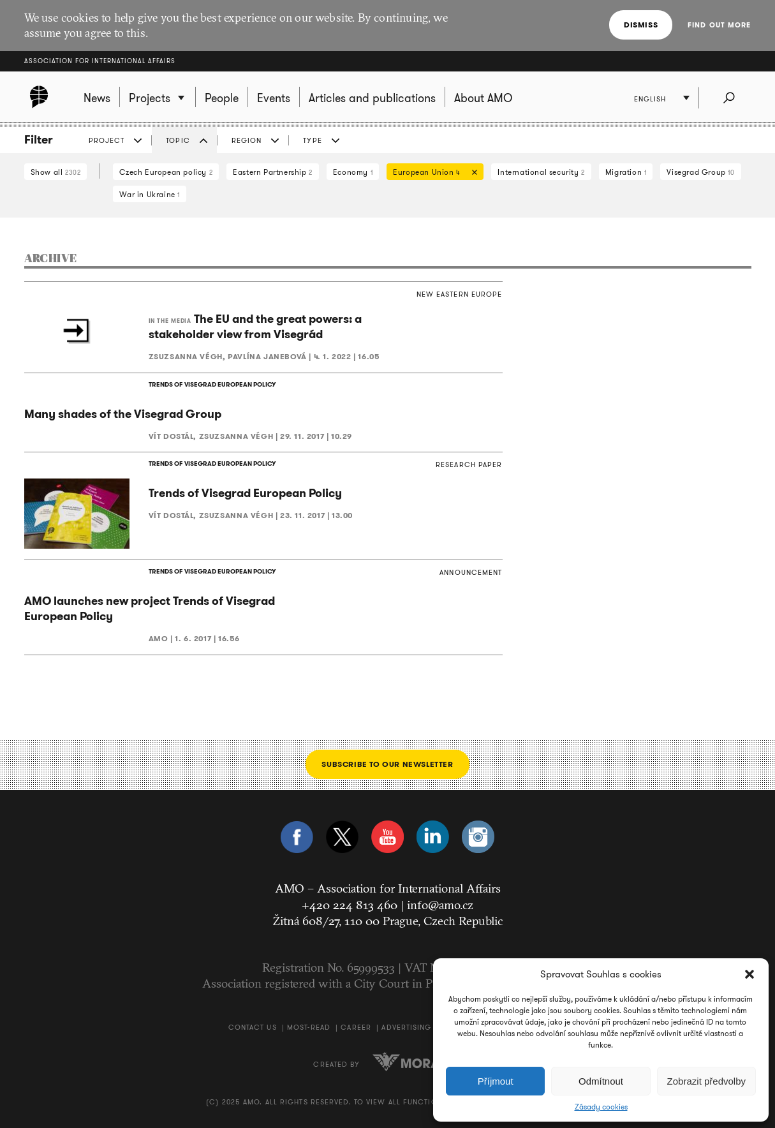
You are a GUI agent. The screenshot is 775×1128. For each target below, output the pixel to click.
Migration (626, 172)
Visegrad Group (700, 172)
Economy (353, 172)
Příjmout (495, 1081)
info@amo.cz (440, 904)
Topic (178, 140)
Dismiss (641, 24)
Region (247, 140)
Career (356, 1027)
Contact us (252, 1027)
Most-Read (308, 1027)
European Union (432, 173)
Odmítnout (601, 1081)
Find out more (719, 25)
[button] (749, 974)
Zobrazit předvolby (706, 1081)
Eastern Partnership (273, 172)
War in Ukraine (149, 194)
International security (541, 172)
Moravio (417, 1061)
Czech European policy (165, 172)
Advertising (406, 1027)
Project (107, 140)
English (650, 99)
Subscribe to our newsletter (387, 764)
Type (312, 140)
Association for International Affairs (99, 61)
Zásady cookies (601, 1107)
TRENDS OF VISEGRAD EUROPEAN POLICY (212, 384)
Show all (56, 172)
